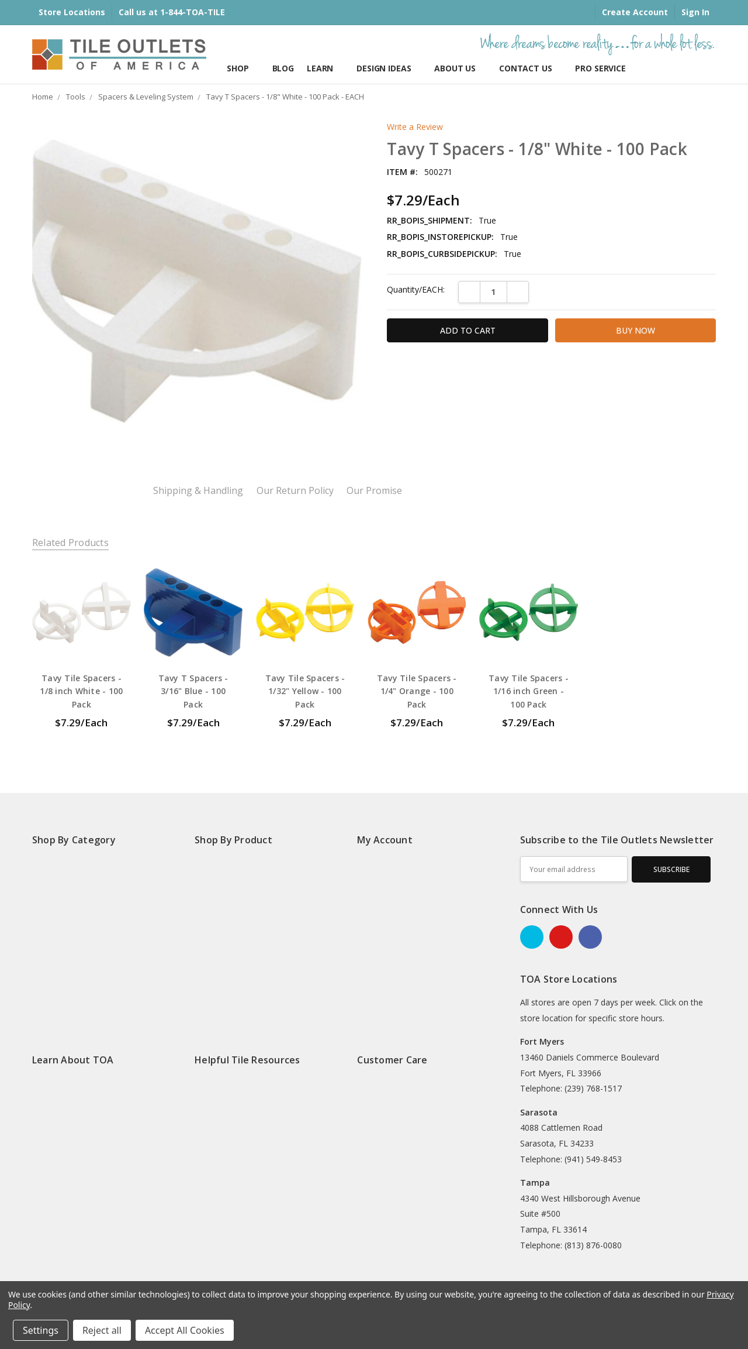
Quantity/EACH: (416, 289)
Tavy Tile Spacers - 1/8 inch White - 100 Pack (81, 691)
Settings (40, 1330)
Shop (243, 68)
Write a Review (415, 127)
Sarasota (538, 1112)
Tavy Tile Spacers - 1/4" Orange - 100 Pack (417, 691)
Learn (325, 68)
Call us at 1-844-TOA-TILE (172, 12)
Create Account (635, 12)
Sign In (695, 12)
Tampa (535, 1182)
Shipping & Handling (198, 491)
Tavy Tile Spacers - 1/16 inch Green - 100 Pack (529, 691)
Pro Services (602, 68)
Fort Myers (542, 1041)
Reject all (102, 1330)
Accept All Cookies (184, 1330)
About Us (460, 68)
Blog (283, 68)
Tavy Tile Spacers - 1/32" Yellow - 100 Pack (305, 691)
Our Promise (374, 491)
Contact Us (530, 68)
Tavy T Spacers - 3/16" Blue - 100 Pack (193, 691)
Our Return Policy (295, 491)
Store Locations (72, 12)
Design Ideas (388, 68)
